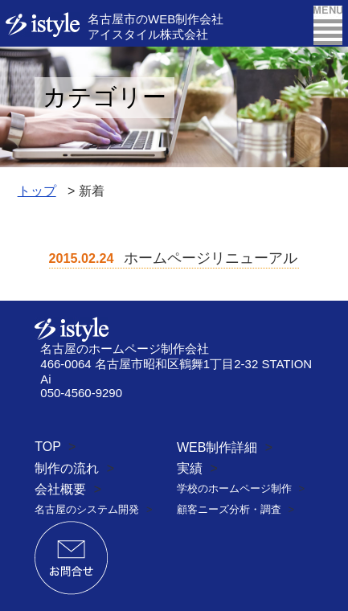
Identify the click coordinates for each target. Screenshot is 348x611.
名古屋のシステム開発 (87, 509)
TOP (47, 446)
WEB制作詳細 (217, 447)
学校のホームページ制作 (234, 488)
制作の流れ (67, 468)
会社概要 (60, 489)
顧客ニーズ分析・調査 (229, 509)
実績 (190, 468)
